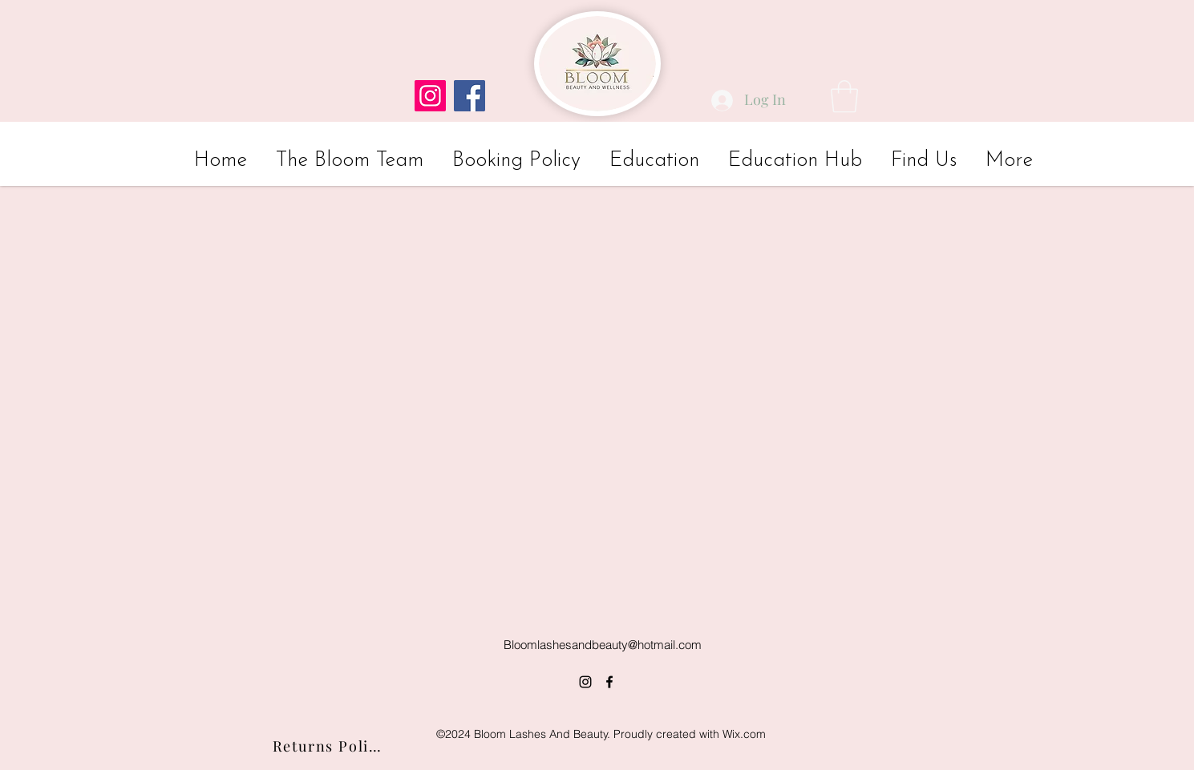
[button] (844, 96)
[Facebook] (469, 95)
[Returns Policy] (330, 746)
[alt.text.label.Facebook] (609, 682)
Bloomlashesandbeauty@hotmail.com (603, 644)
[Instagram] (430, 95)
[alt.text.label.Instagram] (585, 682)
